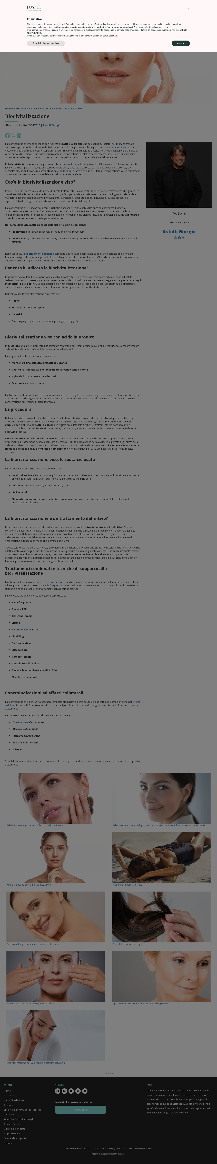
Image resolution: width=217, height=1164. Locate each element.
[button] (188, 1120)
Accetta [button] (180, 1155)
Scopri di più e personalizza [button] (46, 1155)
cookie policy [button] (162, 1139)
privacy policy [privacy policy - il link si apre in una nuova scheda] (111, 1136)
